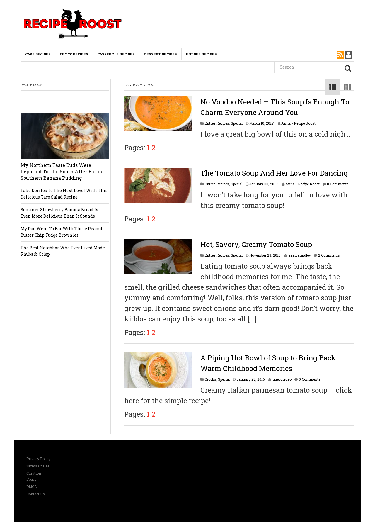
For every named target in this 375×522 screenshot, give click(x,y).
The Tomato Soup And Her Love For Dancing (274, 173)
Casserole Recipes (116, 54)
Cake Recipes (38, 54)
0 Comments (338, 184)
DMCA (31, 486)
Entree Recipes (201, 54)
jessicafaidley (299, 255)
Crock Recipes (74, 54)
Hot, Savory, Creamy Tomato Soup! (257, 244)
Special (237, 123)
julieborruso (282, 379)
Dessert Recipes (160, 54)
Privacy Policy (38, 458)
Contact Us (35, 494)
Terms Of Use (37, 466)
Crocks (210, 379)
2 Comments (329, 255)
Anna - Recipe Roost (298, 123)
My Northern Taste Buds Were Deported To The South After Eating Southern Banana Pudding (62, 171)
